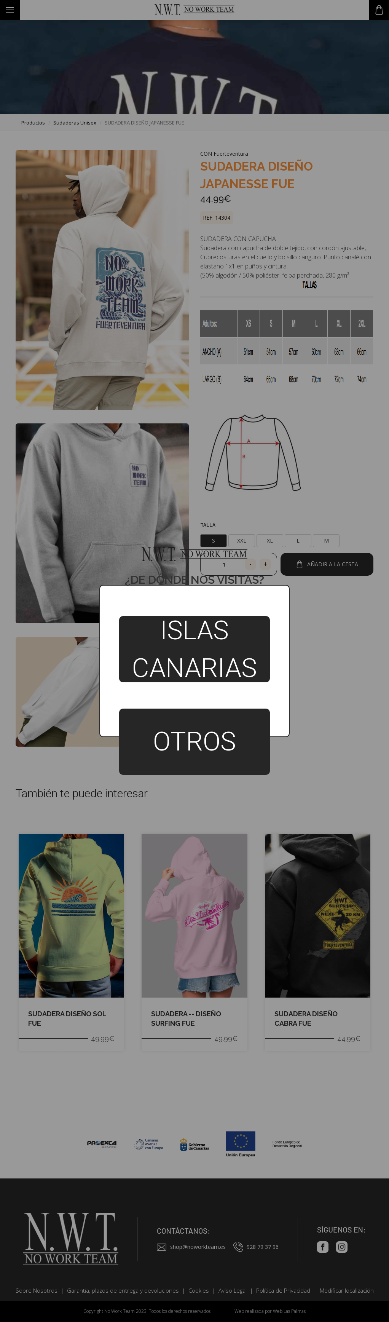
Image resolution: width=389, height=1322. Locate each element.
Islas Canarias (194, 649)
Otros (194, 741)
